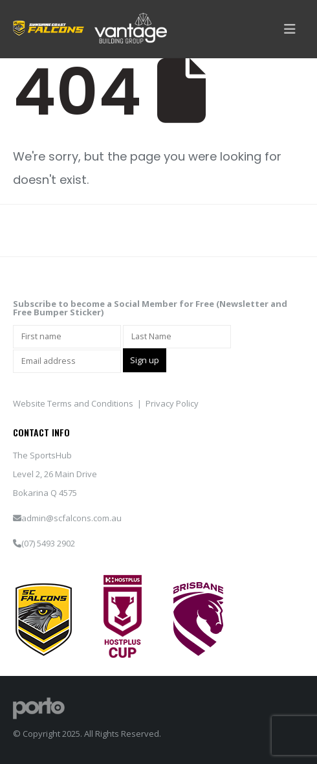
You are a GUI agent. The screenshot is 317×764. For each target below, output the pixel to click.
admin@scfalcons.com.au (71, 518)
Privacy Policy (172, 403)
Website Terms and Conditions (73, 403)
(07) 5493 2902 (48, 543)
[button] (290, 29)
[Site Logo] (39, 707)
